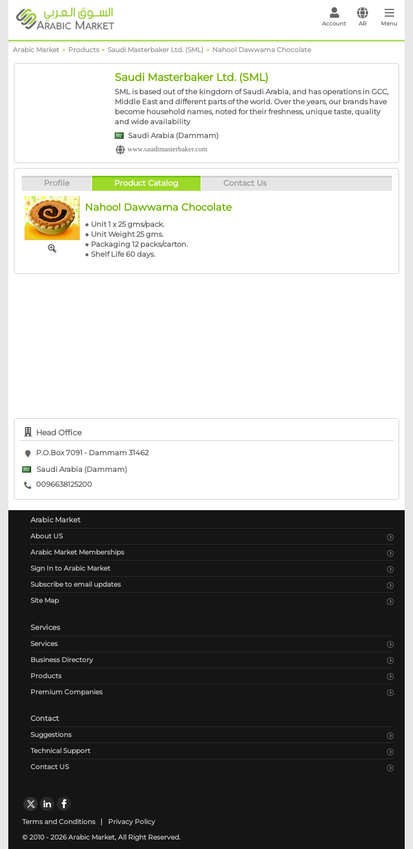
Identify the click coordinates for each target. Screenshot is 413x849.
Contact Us (245, 183)
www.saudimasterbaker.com (167, 149)
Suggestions (51, 734)
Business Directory (61, 659)
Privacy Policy (131, 821)
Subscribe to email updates (75, 584)
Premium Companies (66, 692)
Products (46, 676)
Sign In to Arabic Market (70, 568)
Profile (56, 183)
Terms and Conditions (58, 821)
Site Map (44, 600)
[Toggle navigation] (389, 19)
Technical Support (60, 750)
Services (44, 643)
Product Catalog (146, 183)
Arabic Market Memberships (77, 552)
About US (46, 536)
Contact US (49, 766)
